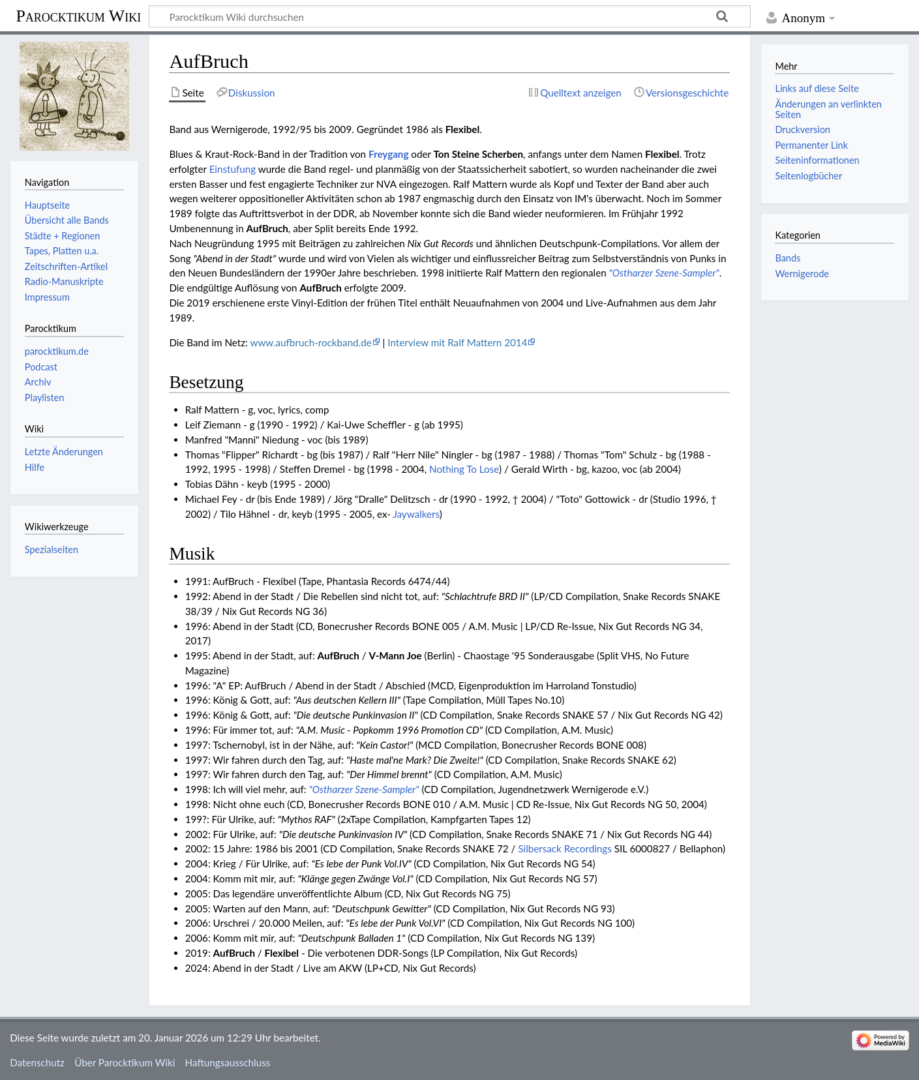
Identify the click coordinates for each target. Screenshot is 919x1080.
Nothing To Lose (464, 469)
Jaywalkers (416, 514)
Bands (787, 257)
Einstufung (232, 169)
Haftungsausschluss (228, 1062)
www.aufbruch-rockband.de (310, 342)
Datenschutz (37, 1062)
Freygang (388, 154)
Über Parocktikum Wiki (124, 1062)
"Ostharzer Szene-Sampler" (664, 272)
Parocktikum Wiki (78, 15)
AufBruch (267, 228)
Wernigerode (801, 273)
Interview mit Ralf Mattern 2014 (457, 342)
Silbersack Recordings (564, 848)
